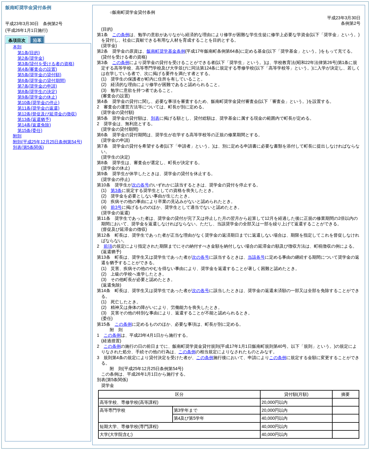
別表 (155, 118)
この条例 (120, 34)
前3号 (116, 207)
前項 (108, 246)
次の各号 (140, 184)
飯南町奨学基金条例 (166, 51)
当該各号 (256, 257)
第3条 (116, 190)
